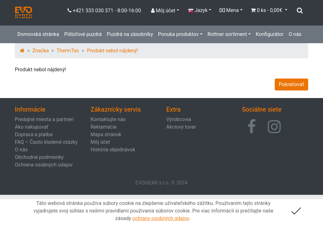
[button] (251, 127)
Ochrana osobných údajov (44, 165)
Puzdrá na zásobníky (130, 34)
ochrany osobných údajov (160, 218)
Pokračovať (291, 84)
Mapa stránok (106, 134)
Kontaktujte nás (108, 119)
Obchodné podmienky (39, 157)
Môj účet (100, 142)
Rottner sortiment (227, 34)
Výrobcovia (178, 119)
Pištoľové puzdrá (83, 34)
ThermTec (67, 51)
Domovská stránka (38, 34)
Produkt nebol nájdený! (112, 51)
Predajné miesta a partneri (44, 119)
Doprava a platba (34, 134)
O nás (295, 34)
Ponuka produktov (178, 34)
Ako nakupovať (31, 127)
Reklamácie (104, 127)
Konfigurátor (270, 34)
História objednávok (113, 150)
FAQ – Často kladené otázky (46, 142)
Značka (40, 51)
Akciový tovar (181, 127)
